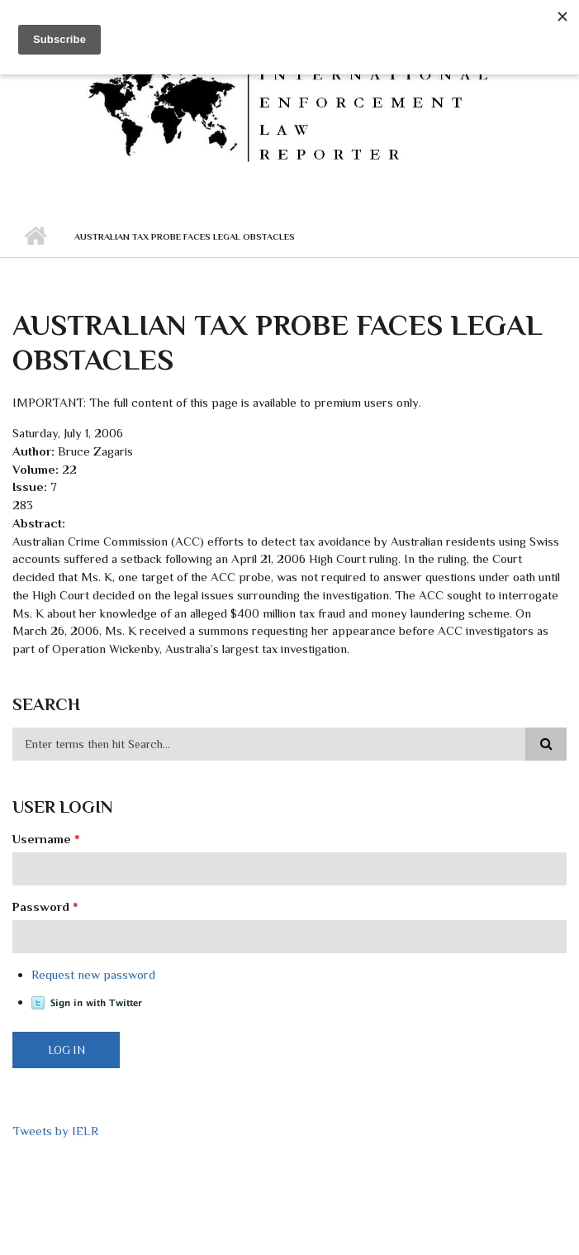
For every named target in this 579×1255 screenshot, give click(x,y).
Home (35, 236)
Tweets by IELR (55, 1131)
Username (46, 839)
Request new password (93, 974)
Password (45, 906)
